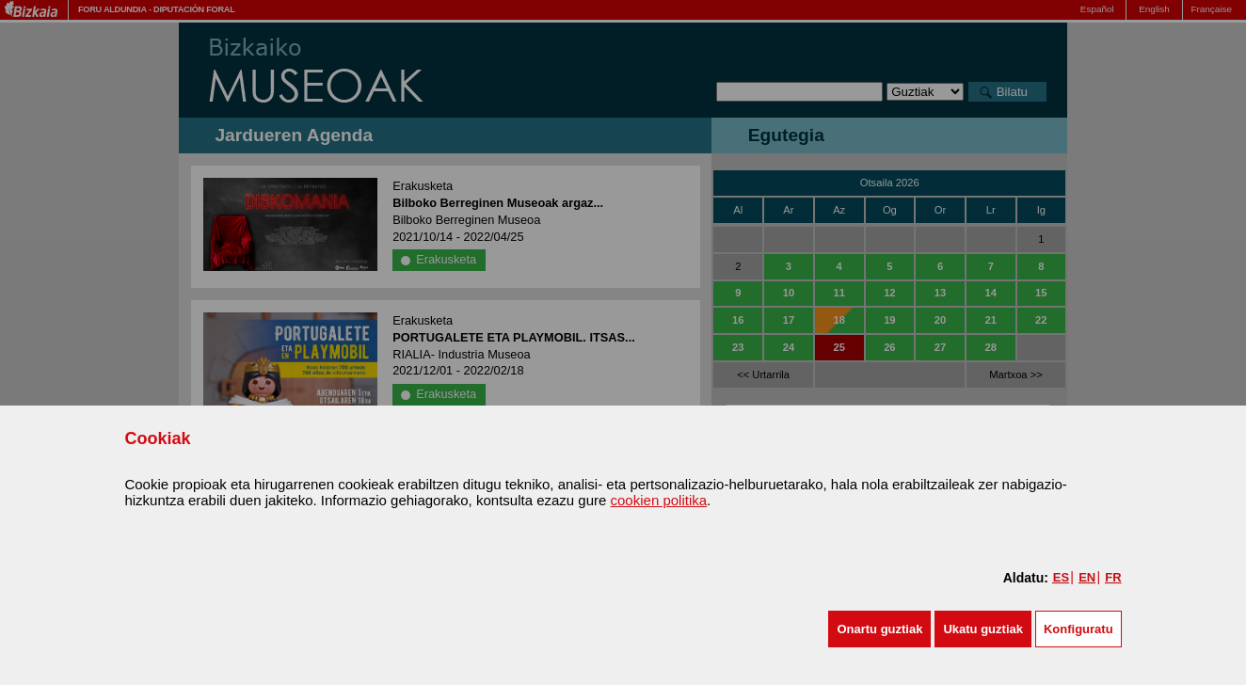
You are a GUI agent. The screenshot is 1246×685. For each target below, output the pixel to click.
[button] (879, 629)
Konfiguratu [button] (1078, 629)
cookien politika (659, 500)
